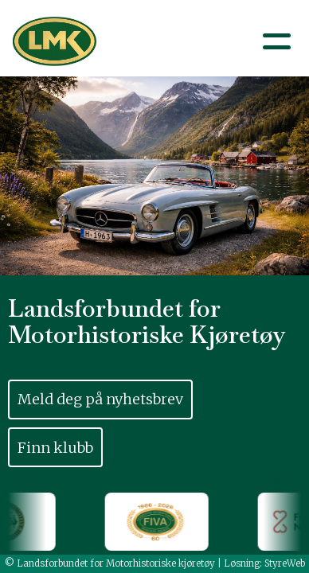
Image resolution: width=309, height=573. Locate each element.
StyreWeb (284, 563)
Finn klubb (55, 448)
